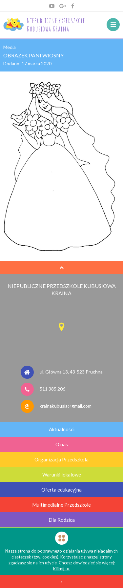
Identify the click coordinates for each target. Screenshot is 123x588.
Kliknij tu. (61, 568)
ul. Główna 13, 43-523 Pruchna (71, 371)
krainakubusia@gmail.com (66, 405)
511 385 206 (52, 388)
